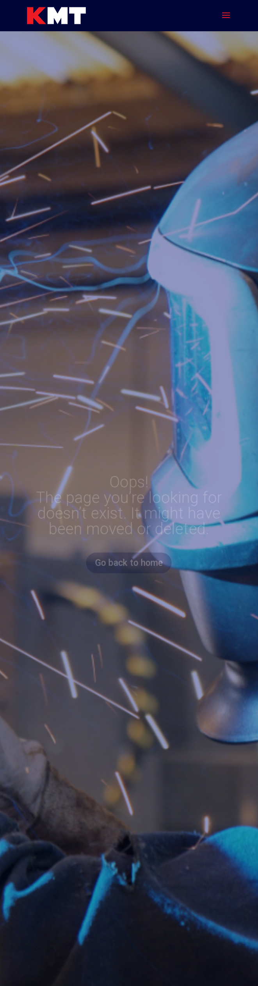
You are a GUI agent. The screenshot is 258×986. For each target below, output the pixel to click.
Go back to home (129, 562)
